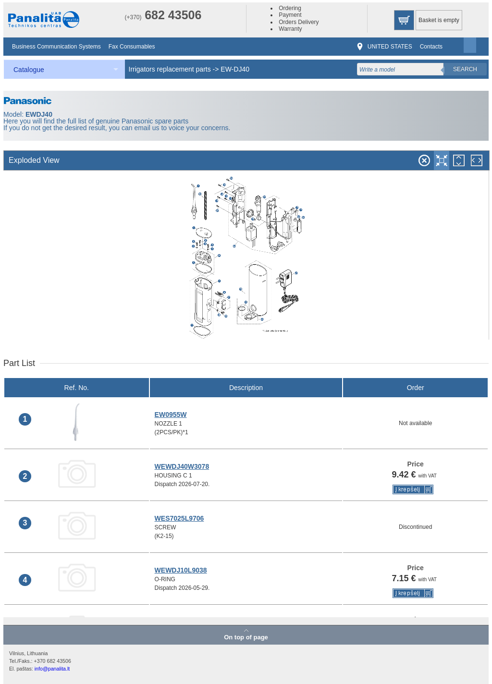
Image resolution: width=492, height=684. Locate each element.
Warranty (290, 28)
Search (465, 69)
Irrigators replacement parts (170, 69)
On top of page (246, 637)
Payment (290, 15)
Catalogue (28, 69)
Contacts (431, 46)
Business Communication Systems (56, 46)
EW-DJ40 (235, 69)
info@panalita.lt (52, 669)
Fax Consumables (132, 46)
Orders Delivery (299, 22)
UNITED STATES (390, 46)
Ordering (290, 8)
